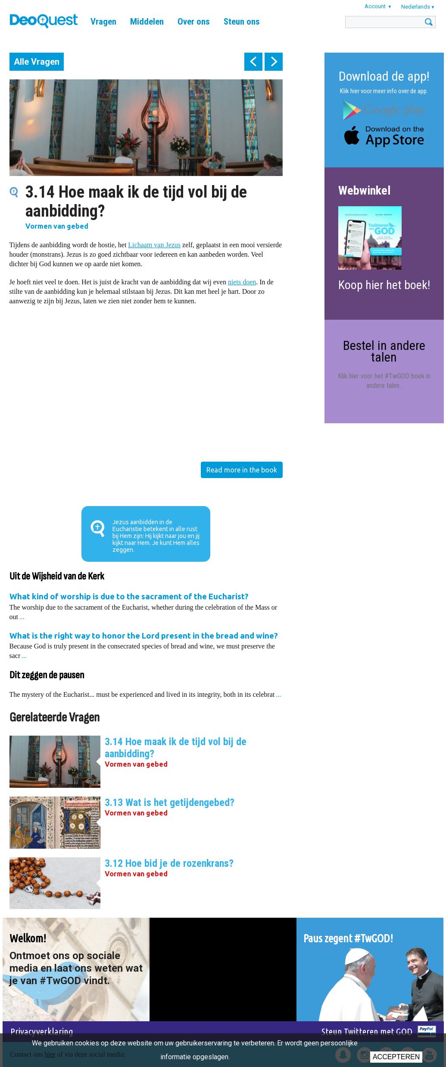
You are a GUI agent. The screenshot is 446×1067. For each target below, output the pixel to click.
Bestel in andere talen (384, 351)
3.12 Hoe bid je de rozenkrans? (169, 863)
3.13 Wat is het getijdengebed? (169, 802)
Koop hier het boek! (384, 285)
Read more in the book (241, 470)
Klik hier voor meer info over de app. (384, 91)
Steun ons (242, 21)
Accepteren (396, 1057)
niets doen (242, 282)
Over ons (194, 21)
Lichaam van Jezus (154, 245)
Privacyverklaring (41, 1031)
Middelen (147, 21)
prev (253, 62)
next (274, 62)
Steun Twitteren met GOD (366, 1031)
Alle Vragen (36, 62)
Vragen (103, 21)
